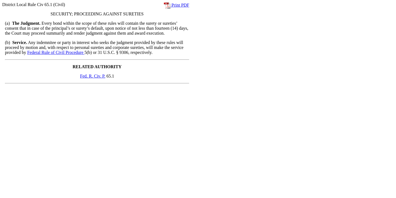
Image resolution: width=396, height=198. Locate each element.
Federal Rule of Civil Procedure (55, 52)
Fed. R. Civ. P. (92, 76)
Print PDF (176, 5)
